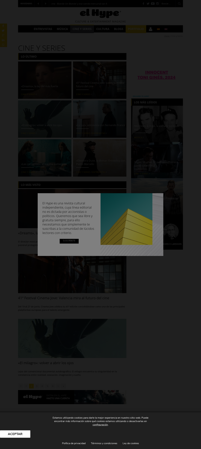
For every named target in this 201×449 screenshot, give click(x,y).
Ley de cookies (131, 443)
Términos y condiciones (104, 443)
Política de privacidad (74, 443)
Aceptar (15, 434)
